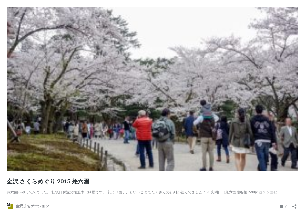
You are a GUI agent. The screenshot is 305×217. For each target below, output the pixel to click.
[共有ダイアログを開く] (294, 205)
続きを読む (268, 192)
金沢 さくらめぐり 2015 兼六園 (48, 181)
